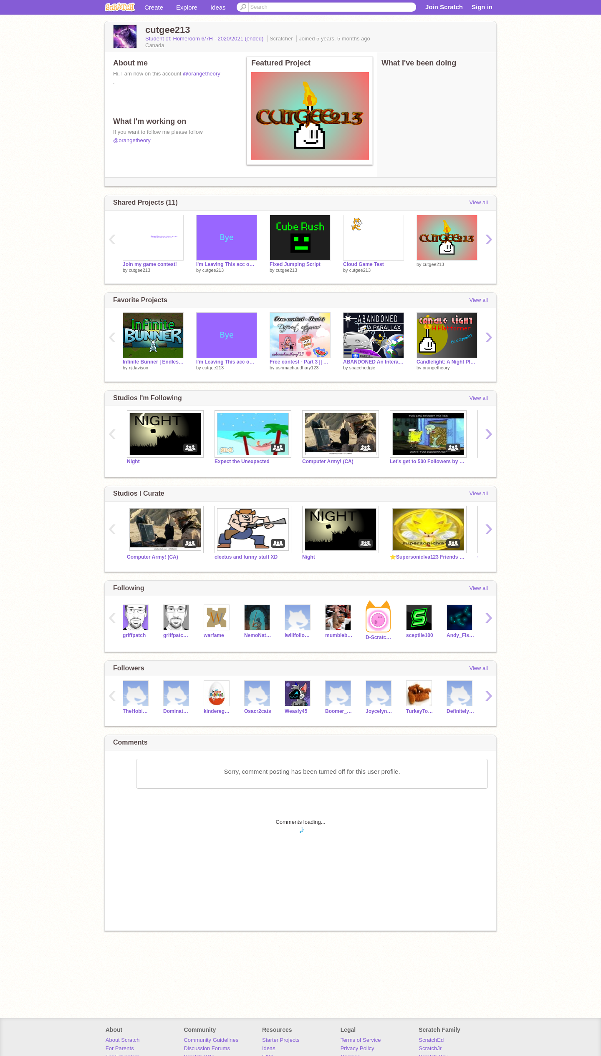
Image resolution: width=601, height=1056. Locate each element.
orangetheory (436, 367)
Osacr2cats (257, 711)
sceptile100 (419, 635)
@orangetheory (201, 73)
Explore (186, 7)
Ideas (218, 7)
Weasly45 (296, 711)
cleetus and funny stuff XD (246, 557)
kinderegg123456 (218, 711)
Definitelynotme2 (461, 711)
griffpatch (134, 635)
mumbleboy (339, 635)
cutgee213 (139, 270)
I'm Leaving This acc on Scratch (226, 264)
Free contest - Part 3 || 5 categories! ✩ (300, 362)
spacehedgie (362, 367)
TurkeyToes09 (420, 711)
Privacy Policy (357, 1048)
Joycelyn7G (380, 711)
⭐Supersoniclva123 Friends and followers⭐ (427, 557)
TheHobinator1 (137, 711)
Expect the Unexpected (242, 461)
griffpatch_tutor (177, 635)
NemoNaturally (258, 635)
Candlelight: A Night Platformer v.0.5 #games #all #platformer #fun (447, 362)
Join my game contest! (150, 264)
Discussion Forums (207, 1048)
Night (133, 461)
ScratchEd (431, 1040)
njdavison (138, 367)
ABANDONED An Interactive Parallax (373, 362)
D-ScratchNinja (380, 637)
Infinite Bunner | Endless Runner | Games (153, 362)
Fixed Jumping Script (295, 264)
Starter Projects (281, 1040)
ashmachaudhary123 (297, 367)
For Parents (120, 1048)
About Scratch (123, 1040)
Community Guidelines (211, 1040)
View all (478, 202)
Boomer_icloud (339, 711)
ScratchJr (430, 1048)
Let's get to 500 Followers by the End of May (427, 461)
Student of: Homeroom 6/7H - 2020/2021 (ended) (205, 38)
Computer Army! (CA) (328, 461)
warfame (214, 635)
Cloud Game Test (363, 264)
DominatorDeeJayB (177, 711)
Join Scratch (444, 6)
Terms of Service (361, 1040)
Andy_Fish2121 (461, 635)
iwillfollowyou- (299, 635)
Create (153, 7)
